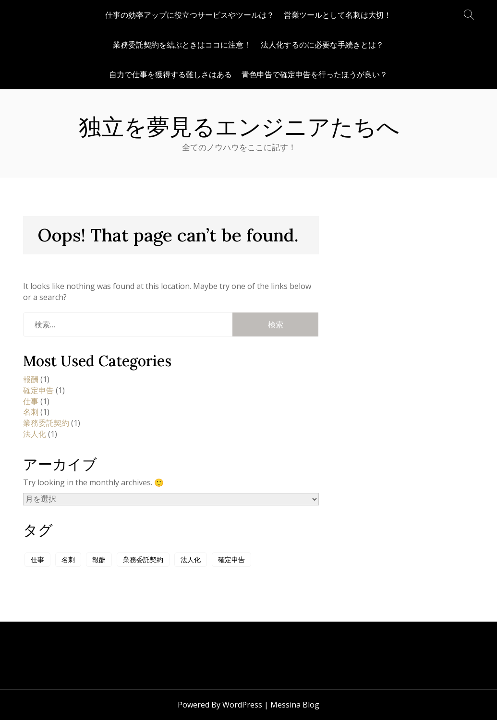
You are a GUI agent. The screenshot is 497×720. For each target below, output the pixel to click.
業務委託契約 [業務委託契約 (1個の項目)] (143, 559)
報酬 (30, 379)
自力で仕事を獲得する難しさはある (170, 74)
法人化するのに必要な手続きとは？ (322, 44)
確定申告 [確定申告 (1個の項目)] (231, 559)
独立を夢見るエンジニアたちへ (239, 126)
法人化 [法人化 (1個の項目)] (191, 559)
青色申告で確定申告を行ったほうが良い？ (315, 74)
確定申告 (38, 390)
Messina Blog (294, 704)
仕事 (30, 401)
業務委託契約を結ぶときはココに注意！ (182, 44)
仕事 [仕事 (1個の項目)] (37, 559)
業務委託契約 (46, 423)
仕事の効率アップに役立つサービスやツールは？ (189, 15)
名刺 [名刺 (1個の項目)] (68, 559)
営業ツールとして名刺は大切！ (337, 15)
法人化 (34, 434)
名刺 (30, 412)
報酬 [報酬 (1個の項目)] (99, 559)
